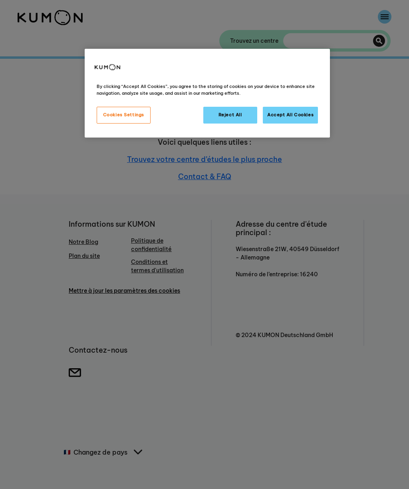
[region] (207, 93)
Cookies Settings (123, 115)
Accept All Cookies (290, 115)
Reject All (230, 115)
